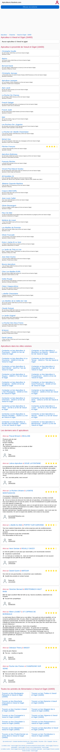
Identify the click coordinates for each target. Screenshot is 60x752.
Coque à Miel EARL (9, 191)
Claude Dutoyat (8, 308)
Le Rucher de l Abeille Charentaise (15, 132)
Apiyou (4, 58)
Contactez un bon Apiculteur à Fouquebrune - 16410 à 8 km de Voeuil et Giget (43, 376)
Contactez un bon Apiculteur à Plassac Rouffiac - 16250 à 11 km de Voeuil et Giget (15, 415)
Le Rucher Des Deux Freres (12, 323)
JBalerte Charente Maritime (12, 183)
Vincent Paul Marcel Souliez (12, 169)
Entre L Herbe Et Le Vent (11, 242)
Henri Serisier (14, 548)
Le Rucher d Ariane (16, 491)
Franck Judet (7, 110)
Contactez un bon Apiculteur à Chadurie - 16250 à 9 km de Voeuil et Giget (44, 391)
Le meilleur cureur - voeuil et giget (10, 745)
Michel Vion (6, 139)
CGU (45, 741)
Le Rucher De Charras (10, 95)
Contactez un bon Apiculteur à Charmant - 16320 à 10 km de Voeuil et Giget (13, 399)
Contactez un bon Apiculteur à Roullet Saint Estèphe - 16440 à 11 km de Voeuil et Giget (14, 423)
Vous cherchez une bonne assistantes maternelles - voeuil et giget (34, 749)
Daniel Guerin (14, 571)
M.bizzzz (5, 330)
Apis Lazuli (6, 88)
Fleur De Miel (7, 213)
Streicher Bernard (16, 589)
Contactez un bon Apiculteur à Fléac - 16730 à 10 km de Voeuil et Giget (14, 407)
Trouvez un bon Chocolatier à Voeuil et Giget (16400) (13, 722)
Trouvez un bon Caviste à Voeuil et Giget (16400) (14, 710)
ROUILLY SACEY (28, 548)
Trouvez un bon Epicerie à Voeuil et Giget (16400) (44, 702)
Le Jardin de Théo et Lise (11, 249)
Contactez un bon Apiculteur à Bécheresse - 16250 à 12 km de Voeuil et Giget (43, 423)
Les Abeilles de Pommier (11, 227)
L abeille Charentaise (10, 293)
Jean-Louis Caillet (9, 198)
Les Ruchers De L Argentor (12, 124)
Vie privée (40, 741)
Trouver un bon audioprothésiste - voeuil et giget (37, 747)
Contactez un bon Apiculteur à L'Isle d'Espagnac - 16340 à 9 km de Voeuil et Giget (14, 391)
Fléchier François (8, 146)
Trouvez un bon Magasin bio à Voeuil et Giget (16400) (43, 710)
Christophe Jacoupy (9, 73)
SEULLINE (26, 436)
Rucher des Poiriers (16, 666)
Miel (3, 117)
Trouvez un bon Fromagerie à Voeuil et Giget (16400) (13, 716)
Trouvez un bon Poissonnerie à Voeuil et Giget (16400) (43, 722)
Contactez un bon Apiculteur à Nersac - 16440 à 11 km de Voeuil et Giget (44, 415)
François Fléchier (8, 161)
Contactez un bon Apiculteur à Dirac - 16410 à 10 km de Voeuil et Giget (44, 399)
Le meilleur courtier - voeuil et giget (9, 749)
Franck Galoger (8, 102)
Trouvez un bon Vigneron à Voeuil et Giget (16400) (44, 716)
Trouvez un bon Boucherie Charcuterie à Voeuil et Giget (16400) (13, 703)
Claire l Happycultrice (10, 286)
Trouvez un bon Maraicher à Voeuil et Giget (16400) (12, 728)
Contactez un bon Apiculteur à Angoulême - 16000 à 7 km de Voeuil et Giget (43, 368)
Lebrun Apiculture (16, 463)
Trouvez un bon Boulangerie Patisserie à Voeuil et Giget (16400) (13, 695)
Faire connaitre (34, 741)
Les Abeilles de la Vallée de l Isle (14, 301)
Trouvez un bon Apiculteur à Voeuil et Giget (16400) (44, 728)
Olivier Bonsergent (9, 205)
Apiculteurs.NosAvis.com (11, 2)
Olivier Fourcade (8, 235)
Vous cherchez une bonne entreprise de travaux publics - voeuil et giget (35, 745)
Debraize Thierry (15, 648)
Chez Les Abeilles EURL (11, 271)
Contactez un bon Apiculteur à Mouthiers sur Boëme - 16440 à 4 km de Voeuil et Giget (44, 352)
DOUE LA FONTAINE (32, 463)
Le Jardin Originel (8, 315)
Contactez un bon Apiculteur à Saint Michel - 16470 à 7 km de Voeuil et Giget (14, 368)
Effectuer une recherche (30, 7)
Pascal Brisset (14, 436)
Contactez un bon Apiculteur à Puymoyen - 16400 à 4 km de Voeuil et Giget (13, 352)
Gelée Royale (7, 279)
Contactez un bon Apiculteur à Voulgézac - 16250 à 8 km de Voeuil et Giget (13, 383)
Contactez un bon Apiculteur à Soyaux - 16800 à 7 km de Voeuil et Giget (14, 376)
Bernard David (7, 66)
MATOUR (25, 571)
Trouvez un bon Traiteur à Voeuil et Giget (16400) (43, 694)
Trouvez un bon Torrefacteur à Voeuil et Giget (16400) (43, 735)
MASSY (27, 648)
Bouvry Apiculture (8, 264)
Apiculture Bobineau (9, 154)
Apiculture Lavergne (9, 80)
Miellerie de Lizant (9, 220)
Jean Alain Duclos (9, 257)
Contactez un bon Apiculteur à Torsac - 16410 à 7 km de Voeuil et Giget (44, 360)
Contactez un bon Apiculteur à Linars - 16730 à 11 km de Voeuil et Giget (44, 407)
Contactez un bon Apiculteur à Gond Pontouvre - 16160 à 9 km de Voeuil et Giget (43, 383)
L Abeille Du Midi (15, 525)
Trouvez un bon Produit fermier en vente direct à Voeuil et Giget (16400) (15, 735)
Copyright (50, 741)
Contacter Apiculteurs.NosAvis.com (21, 741)
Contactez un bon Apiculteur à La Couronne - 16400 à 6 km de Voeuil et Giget (14, 360)
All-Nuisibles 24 (8, 176)
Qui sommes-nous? (7, 741)
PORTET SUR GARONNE (34, 525)
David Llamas (7, 337)
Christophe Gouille (9, 51)
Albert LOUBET (15, 612)
